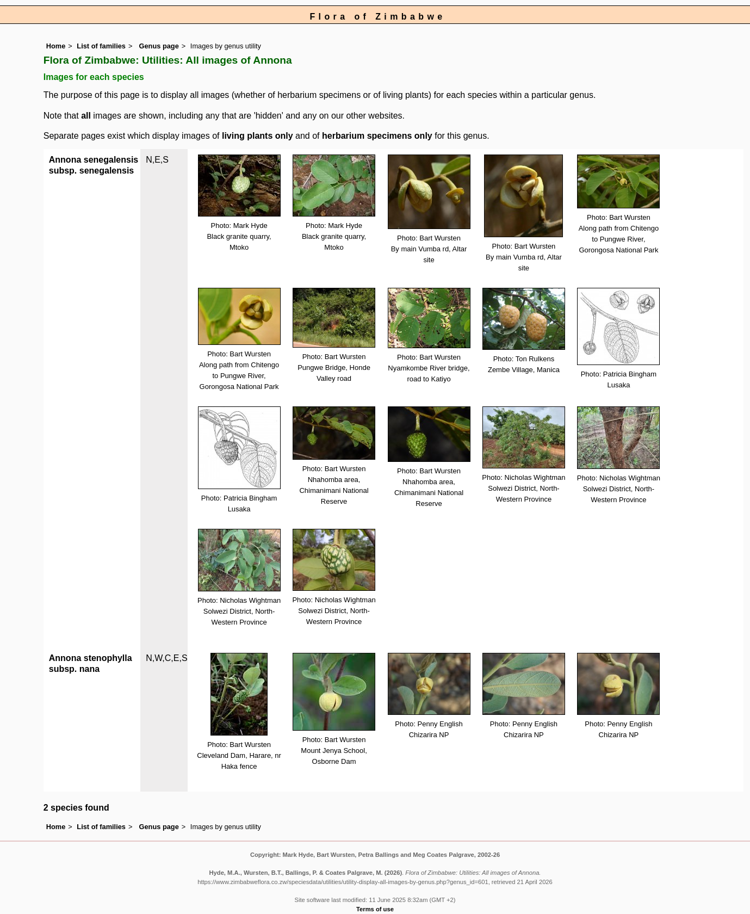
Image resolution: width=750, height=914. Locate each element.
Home (56, 46)
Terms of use (375, 909)
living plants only (257, 135)
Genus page (159, 46)
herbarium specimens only (377, 135)
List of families (101, 46)
